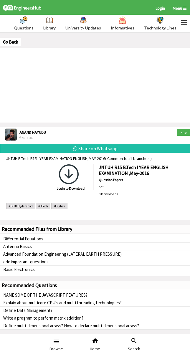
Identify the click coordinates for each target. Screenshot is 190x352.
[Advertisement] (95, 84)
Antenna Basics (17, 246)
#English (59, 206)
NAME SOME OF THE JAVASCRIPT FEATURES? (45, 295)
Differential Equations (23, 239)
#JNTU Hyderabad (21, 206)
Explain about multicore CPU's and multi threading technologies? (62, 302)
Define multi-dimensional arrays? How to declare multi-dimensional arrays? (71, 325)
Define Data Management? (27, 310)
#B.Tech (43, 206)
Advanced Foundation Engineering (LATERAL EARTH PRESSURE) (62, 254)
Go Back (10, 42)
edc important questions (26, 262)
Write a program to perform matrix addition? (43, 318)
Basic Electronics (19, 269)
